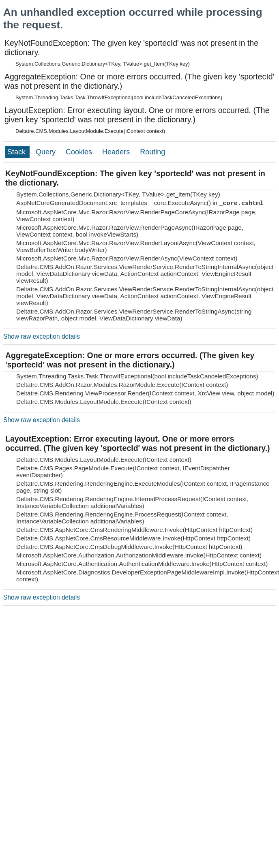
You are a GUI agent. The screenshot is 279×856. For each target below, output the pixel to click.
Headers (117, 152)
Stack (17, 152)
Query (47, 152)
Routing (152, 152)
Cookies (80, 152)
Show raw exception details (41, 336)
